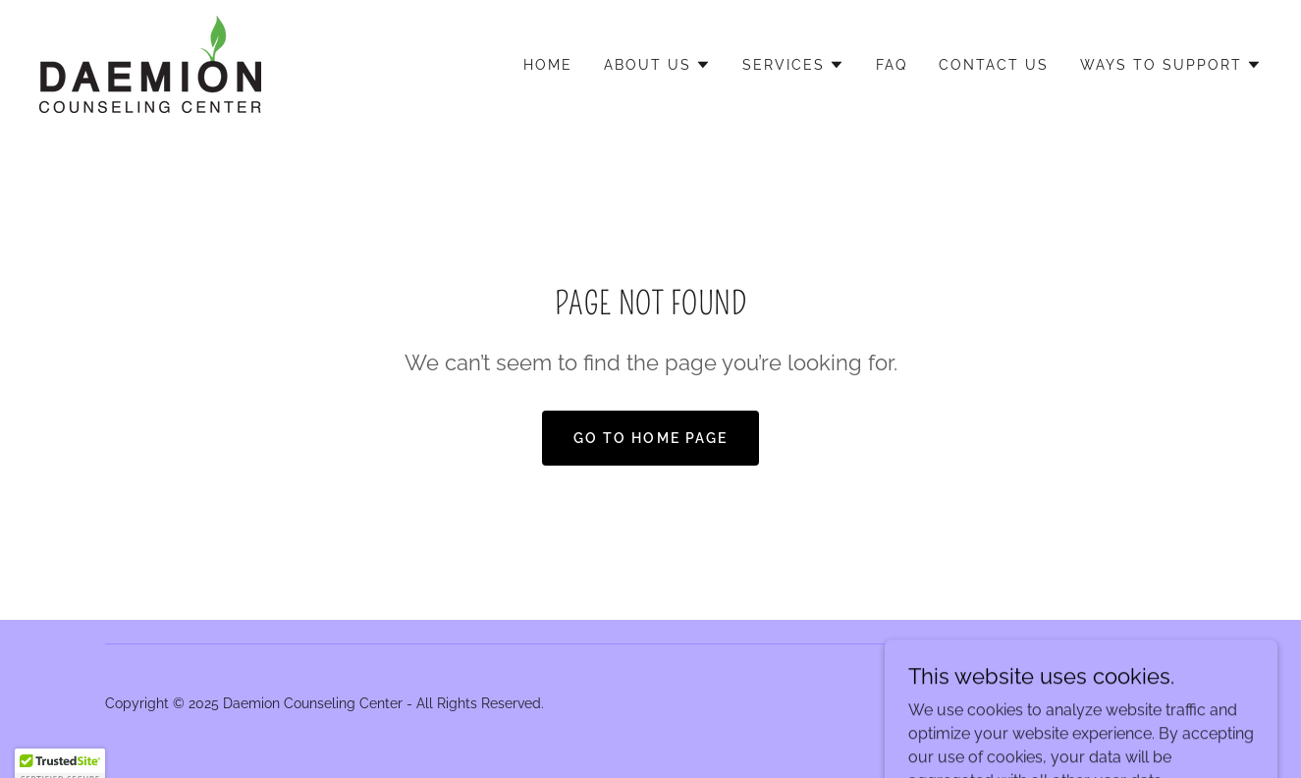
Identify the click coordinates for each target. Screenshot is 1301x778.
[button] (657, 65)
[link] (150, 63)
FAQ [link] (891, 65)
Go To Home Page (650, 438)
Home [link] (547, 65)
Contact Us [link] (994, 65)
